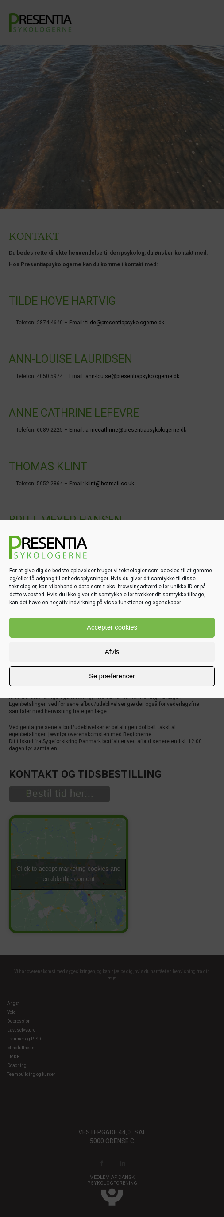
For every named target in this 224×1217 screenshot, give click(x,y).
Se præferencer (112, 676)
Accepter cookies (112, 627)
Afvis (112, 651)
